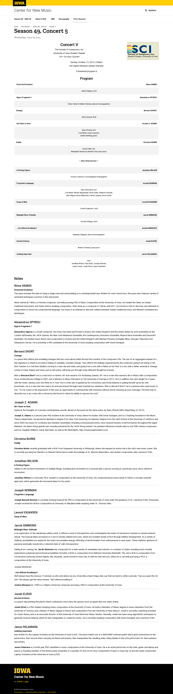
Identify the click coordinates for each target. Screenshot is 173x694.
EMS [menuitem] (53, 19)
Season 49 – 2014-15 (39, 26)
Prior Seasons (25, 26)
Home (16, 26)
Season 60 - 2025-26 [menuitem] (22, 19)
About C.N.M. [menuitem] (41, 19)
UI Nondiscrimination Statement (35, 692)
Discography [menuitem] (64, 19)
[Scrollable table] (86, 175)
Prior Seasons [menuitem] (80, 19)
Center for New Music (33, 10)
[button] (150, 10)
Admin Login (22, 681)
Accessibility (52, 692)
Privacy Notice (18, 692)
